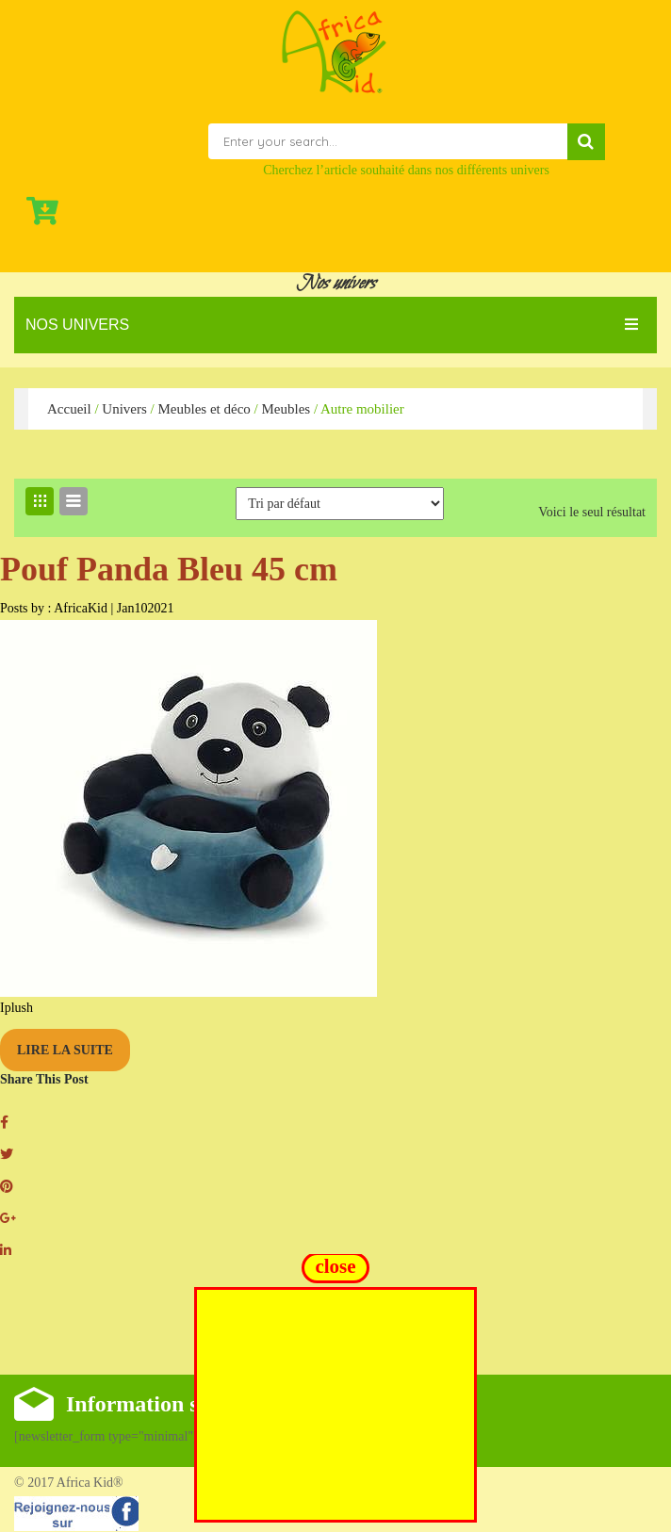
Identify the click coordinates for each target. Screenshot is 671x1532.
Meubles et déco (203, 408)
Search (586, 141)
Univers (124, 408)
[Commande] (340, 503)
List (73, 501)
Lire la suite (65, 1050)
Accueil (69, 408)
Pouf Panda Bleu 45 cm (168, 569)
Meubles (285, 408)
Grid (39, 501)
